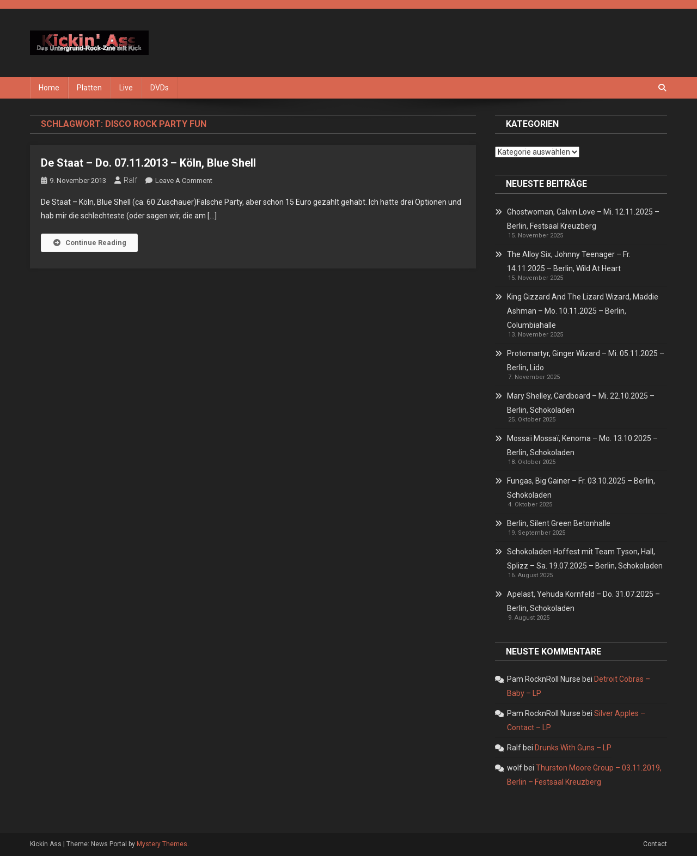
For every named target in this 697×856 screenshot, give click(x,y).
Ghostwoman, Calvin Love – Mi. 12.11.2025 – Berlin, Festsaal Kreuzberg (583, 218)
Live (126, 87)
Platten (89, 87)
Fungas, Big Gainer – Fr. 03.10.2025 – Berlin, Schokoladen (581, 487)
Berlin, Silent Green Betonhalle (558, 523)
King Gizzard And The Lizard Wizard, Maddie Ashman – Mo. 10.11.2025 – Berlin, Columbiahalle (582, 310)
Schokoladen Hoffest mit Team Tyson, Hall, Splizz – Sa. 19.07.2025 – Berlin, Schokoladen (585, 558)
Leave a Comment (183, 180)
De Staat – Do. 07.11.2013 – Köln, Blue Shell (148, 162)
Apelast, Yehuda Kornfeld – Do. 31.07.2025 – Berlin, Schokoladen (583, 601)
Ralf (130, 180)
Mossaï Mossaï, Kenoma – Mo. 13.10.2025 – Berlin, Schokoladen (582, 445)
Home (49, 87)
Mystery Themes (162, 844)
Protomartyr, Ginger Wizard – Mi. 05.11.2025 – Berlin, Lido (585, 360)
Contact (655, 844)
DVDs (159, 87)
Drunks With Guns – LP (573, 747)
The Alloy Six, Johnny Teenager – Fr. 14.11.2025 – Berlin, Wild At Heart (569, 261)
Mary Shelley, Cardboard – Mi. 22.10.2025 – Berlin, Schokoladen (581, 403)
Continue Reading (89, 243)
